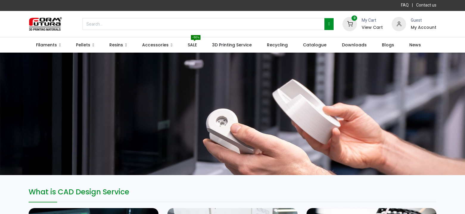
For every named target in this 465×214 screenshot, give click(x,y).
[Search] (329, 24)
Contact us (426, 5)
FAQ (405, 5)
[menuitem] (192, 45)
